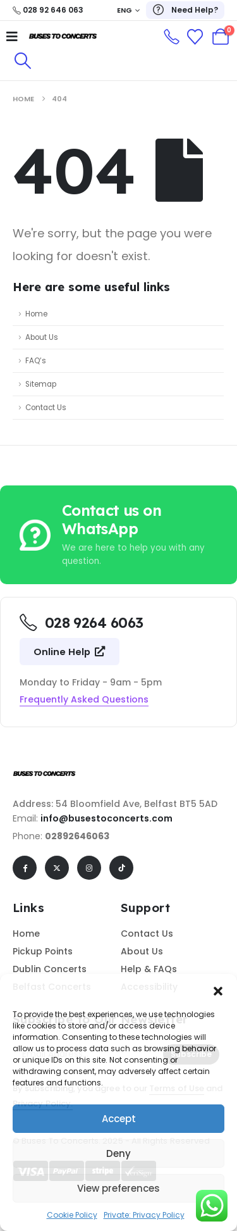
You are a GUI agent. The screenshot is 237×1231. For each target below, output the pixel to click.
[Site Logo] (63, 37)
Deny (118, 1153)
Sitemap (40, 384)
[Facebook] (25, 868)
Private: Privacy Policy (144, 1214)
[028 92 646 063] (48, 10)
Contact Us (45, 408)
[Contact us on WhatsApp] (119, 534)
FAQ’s (35, 361)
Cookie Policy (72, 1214)
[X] (57, 868)
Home (36, 314)
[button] (218, 990)
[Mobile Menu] (12, 36)
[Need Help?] (185, 10)
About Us (41, 337)
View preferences (118, 1188)
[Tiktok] (121, 868)
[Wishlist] (195, 37)
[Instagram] (89, 868)
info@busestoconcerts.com (106, 818)
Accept (119, 1118)
